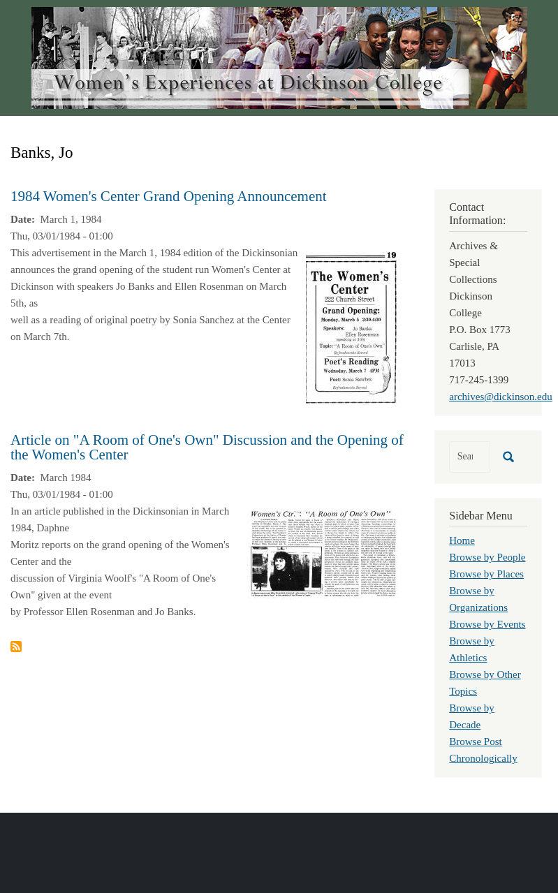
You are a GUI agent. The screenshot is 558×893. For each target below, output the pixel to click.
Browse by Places (486, 574)
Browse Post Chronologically (483, 750)
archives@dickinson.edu (500, 396)
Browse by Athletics (471, 649)
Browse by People (487, 557)
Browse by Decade (471, 716)
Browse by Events (487, 624)
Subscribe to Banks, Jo (16, 646)
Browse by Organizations (478, 599)
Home (462, 540)
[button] (353, 326)
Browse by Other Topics (484, 683)
